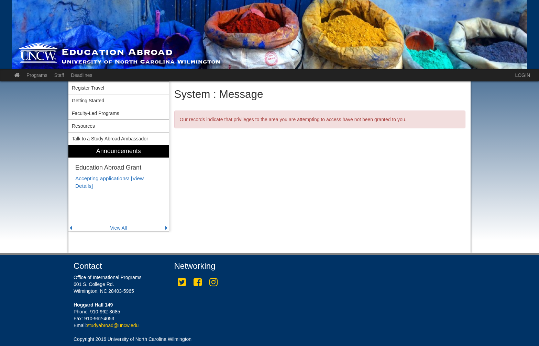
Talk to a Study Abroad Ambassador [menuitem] (110, 138)
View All (118, 228)
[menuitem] (118, 188)
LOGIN (522, 75)
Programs (36, 75)
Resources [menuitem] (83, 126)
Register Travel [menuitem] (88, 88)
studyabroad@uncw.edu (113, 325)
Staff (59, 75)
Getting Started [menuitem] (88, 100)
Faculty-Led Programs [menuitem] (95, 113)
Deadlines (81, 75)
